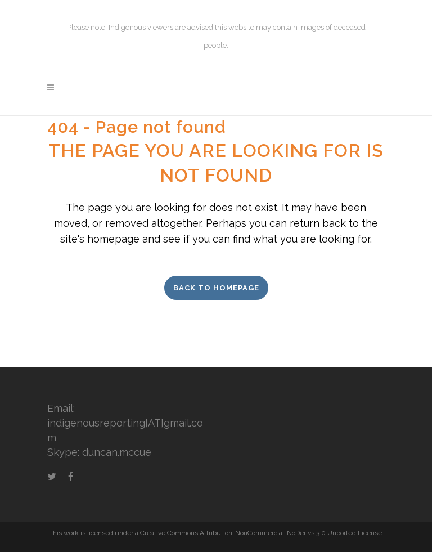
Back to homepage (216, 288)
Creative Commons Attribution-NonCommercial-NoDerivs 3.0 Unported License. (262, 533)
